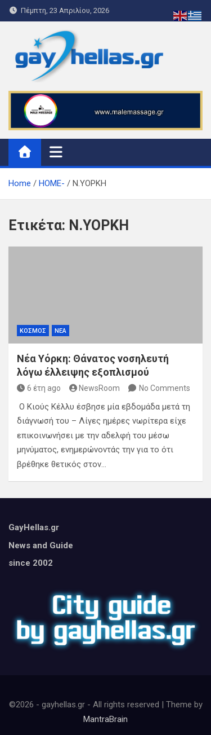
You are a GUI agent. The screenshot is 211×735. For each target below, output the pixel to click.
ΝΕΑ (60, 331)
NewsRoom (94, 388)
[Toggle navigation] (56, 152)
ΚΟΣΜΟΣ (33, 331)
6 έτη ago (39, 388)
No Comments (164, 388)
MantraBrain (105, 719)
